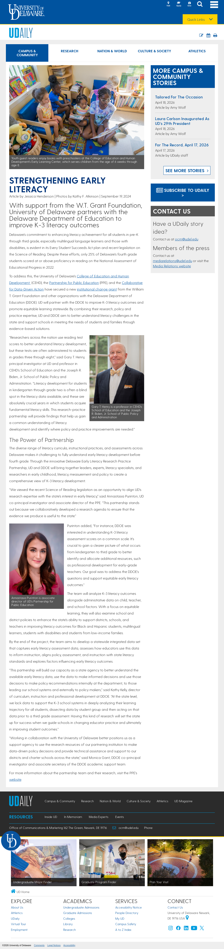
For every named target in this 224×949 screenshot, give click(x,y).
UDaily (15, 918)
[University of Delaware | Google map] (187, 918)
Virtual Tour (18, 924)
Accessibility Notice (128, 907)
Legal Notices (54, 945)
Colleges (69, 918)
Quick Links (196, 19)
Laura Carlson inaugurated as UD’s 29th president (182, 121)
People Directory (126, 913)
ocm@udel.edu (186, 239)
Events (119, 817)
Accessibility (69, 945)
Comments (39, 945)
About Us (17, 907)
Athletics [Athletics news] (197, 51)
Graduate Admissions (77, 913)
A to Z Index (123, 929)
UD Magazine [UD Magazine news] (183, 801)
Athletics (17, 913)
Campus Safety (125, 924)
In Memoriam (73, 817)
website (15, 779)
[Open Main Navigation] (214, 4)
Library (68, 924)
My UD (119, 918)
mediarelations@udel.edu (172, 261)
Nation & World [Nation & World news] (112, 51)
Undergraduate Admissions (81, 907)
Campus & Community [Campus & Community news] (27, 53)
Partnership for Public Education (74, 282)
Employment (19, 929)
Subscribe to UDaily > (182, 192)
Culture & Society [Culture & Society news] (154, 51)
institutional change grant (97, 289)
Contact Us (175, 907)
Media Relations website (172, 266)
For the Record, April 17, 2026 (182, 144)
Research (69, 929)
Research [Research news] (69, 51)
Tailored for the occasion (179, 97)
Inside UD (51, 817)
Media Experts (98, 817)
